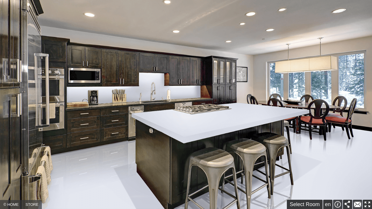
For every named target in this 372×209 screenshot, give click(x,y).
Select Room (305, 204)
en (328, 204)
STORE (32, 204)
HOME (13, 204)
